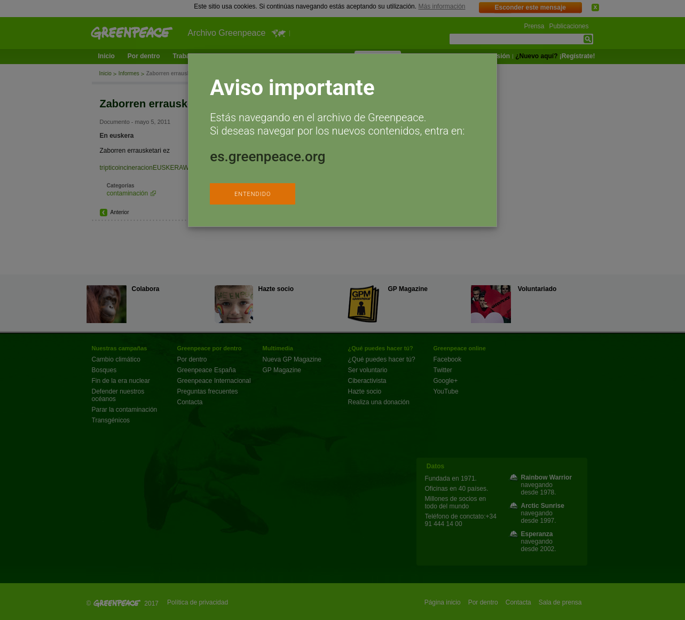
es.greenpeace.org (267, 156)
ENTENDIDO (252, 194)
